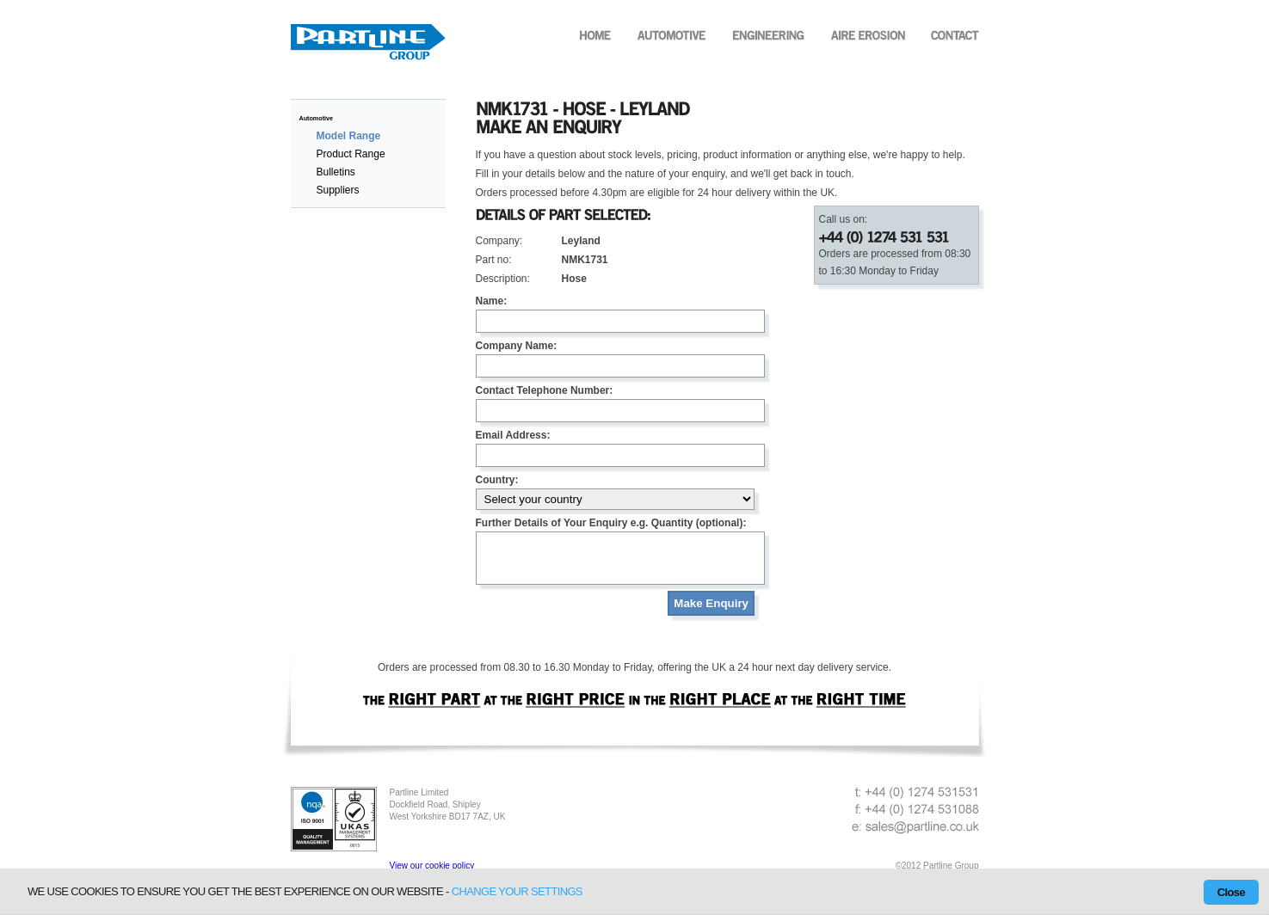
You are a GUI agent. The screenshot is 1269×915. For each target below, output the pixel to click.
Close (1231, 892)
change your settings (517, 891)
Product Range (351, 154)
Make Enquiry (711, 613)
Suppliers (338, 190)
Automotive (316, 118)
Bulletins (336, 172)
